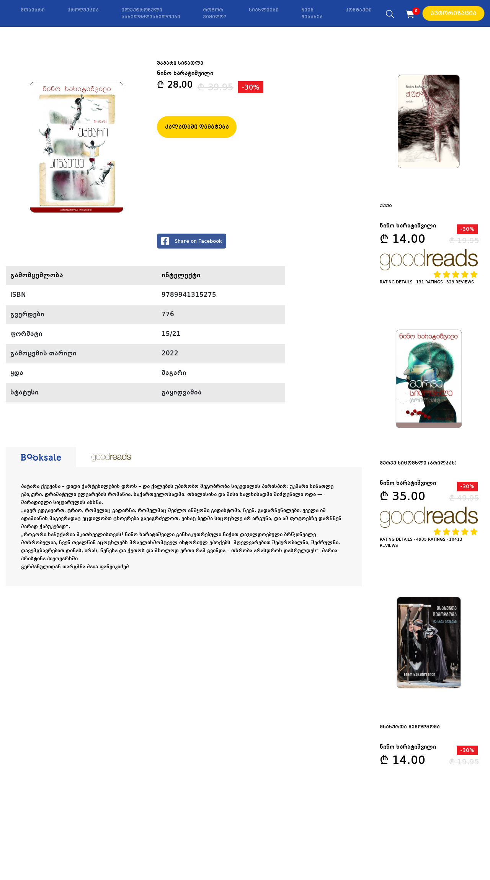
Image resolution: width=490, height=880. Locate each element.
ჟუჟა (386, 205)
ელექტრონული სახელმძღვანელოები (150, 13)
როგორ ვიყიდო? (214, 13)
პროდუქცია (83, 10)
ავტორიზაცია (453, 13)
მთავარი (33, 10)
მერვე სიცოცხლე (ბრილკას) (418, 463)
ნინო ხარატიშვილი (185, 73)
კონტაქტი (358, 10)
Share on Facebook (191, 241)
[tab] (41, 457)
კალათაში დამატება (197, 127)
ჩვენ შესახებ (312, 13)
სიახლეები (264, 10)
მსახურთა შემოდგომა (410, 727)
